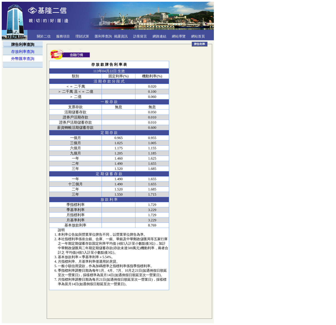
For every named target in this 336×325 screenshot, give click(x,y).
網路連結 (159, 36)
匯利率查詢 (103, 36)
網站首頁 (198, 36)
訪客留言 (140, 36)
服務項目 (63, 36)
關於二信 (44, 36)
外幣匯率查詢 (22, 59)
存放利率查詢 (22, 51)
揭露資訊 (121, 36)
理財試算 (82, 36)
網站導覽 (179, 36)
